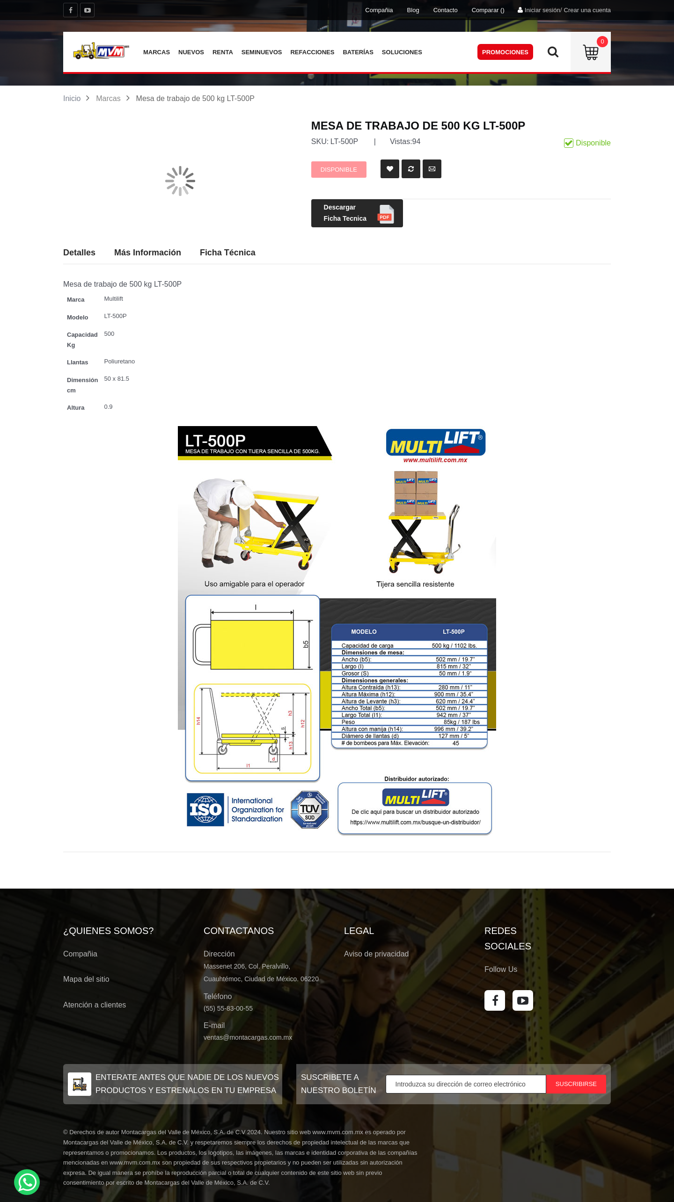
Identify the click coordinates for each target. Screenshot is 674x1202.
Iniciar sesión (542, 10)
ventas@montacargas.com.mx (248, 1037)
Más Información (147, 252)
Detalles (79, 252)
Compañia (379, 10)
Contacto (445, 10)
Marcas (108, 98)
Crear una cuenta (587, 10)
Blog (413, 10)
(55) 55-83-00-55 (228, 1008)
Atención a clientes (94, 1005)
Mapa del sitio (86, 979)
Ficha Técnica (228, 252)
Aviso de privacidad (376, 954)
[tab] (228, 253)
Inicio (72, 98)
